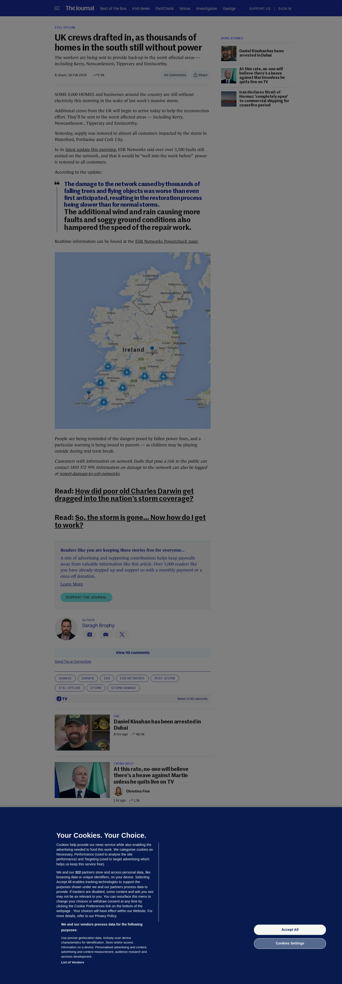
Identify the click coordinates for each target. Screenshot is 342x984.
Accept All (290, 930)
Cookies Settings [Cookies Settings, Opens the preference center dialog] (290, 943)
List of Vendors (72, 962)
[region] (171, 895)
